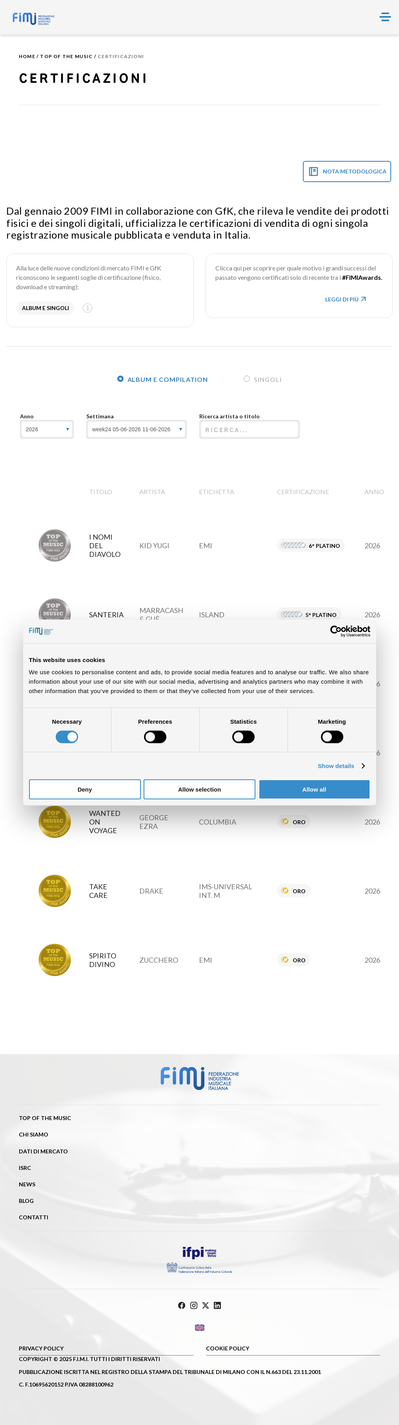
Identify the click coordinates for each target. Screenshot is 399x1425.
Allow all (314, 789)
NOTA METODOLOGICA (354, 171)
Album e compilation (162, 379)
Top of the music (66, 56)
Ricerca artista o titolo (229, 416)
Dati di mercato (43, 1151)
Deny (85, 789)
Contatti (33, 1217)
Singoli (263, 379)
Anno (27, 416)
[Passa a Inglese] (199, 1328)
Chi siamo (33, 1134)
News (27, 1184)
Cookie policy (227, 1348)
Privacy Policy (41, 1348)
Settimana (100, 416)
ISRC (25, 1167)
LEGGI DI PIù (346, 299)
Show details (336, 765)
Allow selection (199, 789)
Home (27, 56)
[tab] (162, 378)
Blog (26, 1200)
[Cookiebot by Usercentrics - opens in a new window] (336, 631)
